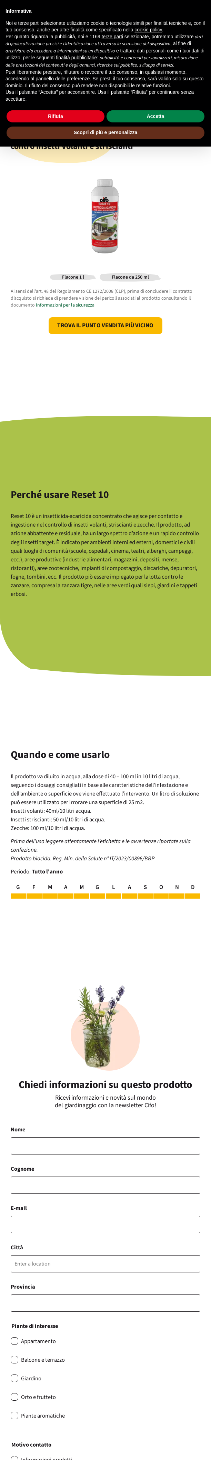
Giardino (31, 1378)
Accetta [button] (155, 116)
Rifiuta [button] (55, 116)
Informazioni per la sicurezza (65, 305)
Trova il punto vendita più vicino (105, 325)
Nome (18, 1130)
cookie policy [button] (148, 29)
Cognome (22, 1169)
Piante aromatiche (43, 1416)
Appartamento (38, 1341)
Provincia (23, 1287)
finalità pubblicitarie (76, 57)
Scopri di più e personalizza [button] (105, 132)
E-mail (19, 1208)
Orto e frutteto (38, 1397)
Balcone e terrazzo (43, 1360)
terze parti (112, 36)
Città (17, 1247)
